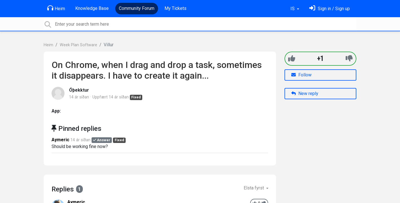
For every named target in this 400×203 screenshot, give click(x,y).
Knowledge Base (92, 8)
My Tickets (175, 8)
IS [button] (293, 8)
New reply (304, 93)
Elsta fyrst (254, 188)
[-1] (349, 58)
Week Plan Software (78, 45)
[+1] (291, 58)
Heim (56, 8)
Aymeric (60, 139)
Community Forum (136, 8)
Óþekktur (79, 90)
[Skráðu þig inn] (329, 8)
